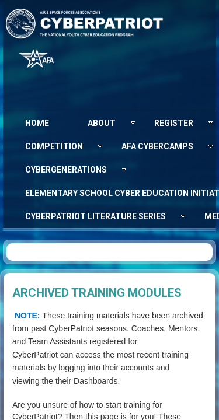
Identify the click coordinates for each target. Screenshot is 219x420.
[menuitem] (37, 123)
